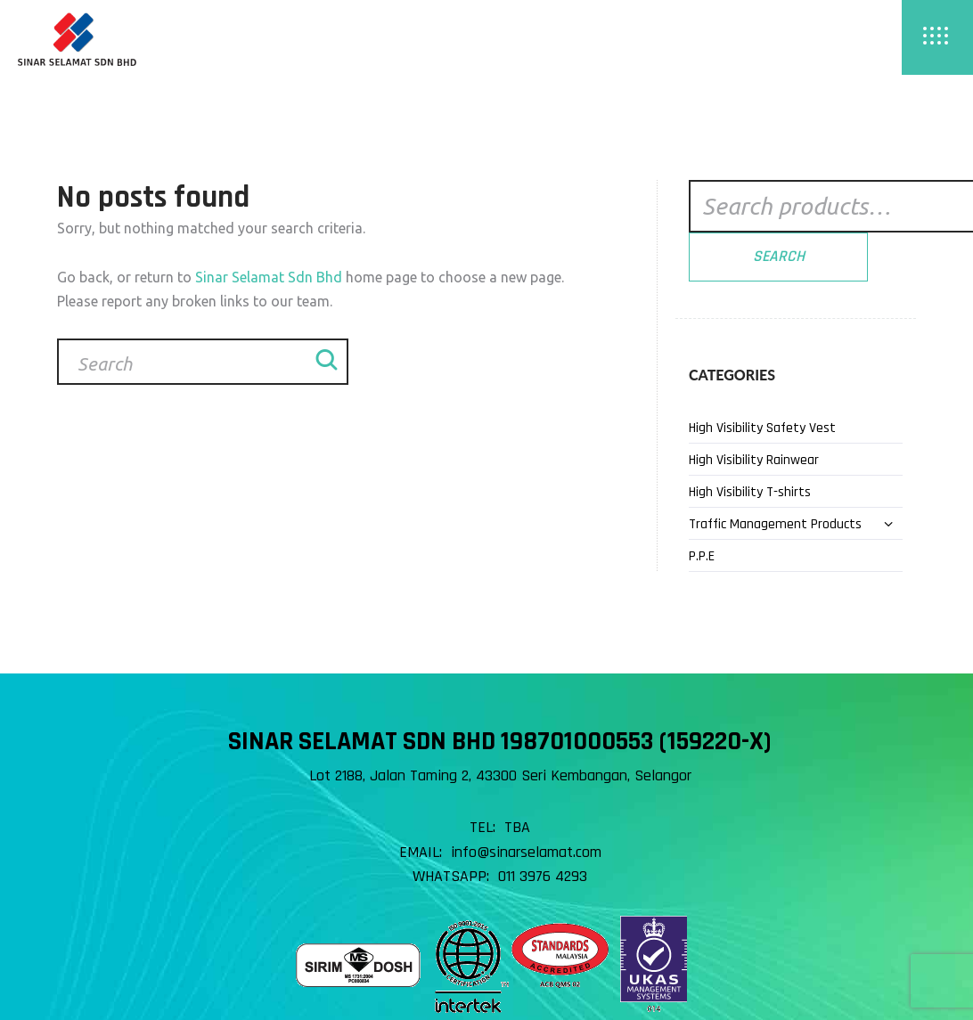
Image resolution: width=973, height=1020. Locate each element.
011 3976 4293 (542, 876)
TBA (517, 827)
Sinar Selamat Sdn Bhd (268, 277)
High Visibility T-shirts (750, 492)
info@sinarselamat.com (526, 852)
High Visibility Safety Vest (762, 428)
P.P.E (702, 556)
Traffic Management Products (775, 524)
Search (779, 256)
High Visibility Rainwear (754, 460)
